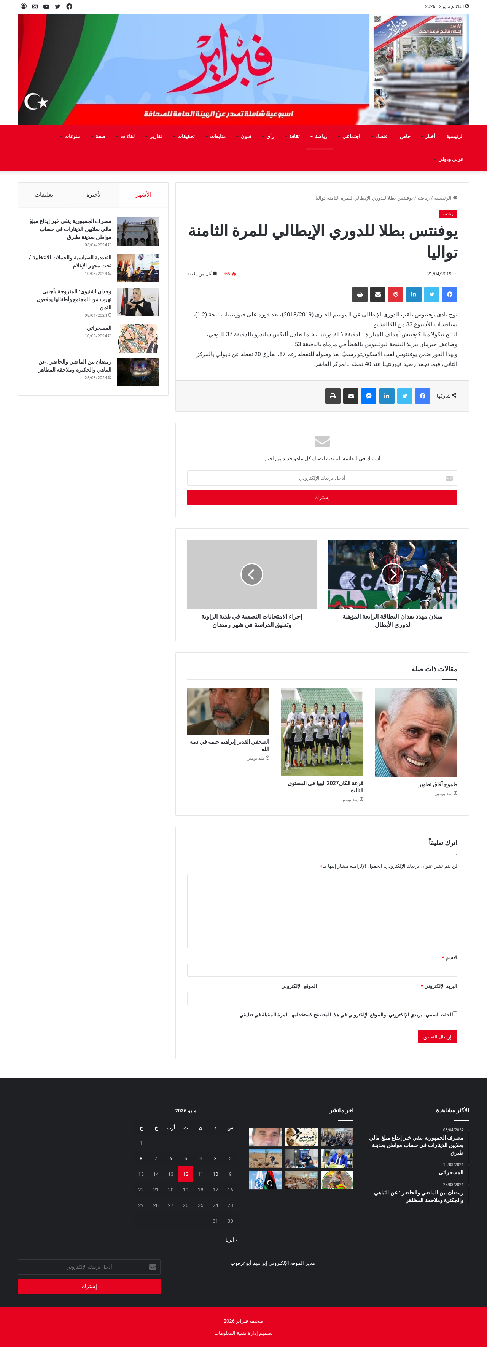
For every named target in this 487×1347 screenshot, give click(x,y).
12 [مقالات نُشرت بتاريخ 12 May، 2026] (186, 1174)
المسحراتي (96, 330)
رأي (270, 136)
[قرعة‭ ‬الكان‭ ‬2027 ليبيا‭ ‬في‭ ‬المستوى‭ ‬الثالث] (322, 732)
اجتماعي (351, 136)
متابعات (218, 136)
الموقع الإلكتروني (299, 986)
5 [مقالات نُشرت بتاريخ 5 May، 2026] (185, 1158)
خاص (405, 136)
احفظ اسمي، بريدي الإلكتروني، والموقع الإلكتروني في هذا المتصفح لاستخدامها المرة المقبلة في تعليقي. (344, 1015)
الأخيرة (94, 194)
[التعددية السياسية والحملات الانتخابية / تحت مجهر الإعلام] (136, 270)
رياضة (321, 136)
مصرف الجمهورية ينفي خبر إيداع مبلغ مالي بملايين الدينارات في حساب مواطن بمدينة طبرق (73, 231)
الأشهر (143, 194)
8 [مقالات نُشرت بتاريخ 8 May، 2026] (141, 1158)
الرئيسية (455, 136)
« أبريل (230, 1240)
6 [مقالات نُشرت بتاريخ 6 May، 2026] (170, 1158)
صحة (100, 136)
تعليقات (44, 194)
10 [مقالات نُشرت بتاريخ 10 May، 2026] (215, 1174)
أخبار (430, 136)
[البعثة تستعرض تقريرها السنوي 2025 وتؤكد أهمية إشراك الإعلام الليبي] (337, 1137)
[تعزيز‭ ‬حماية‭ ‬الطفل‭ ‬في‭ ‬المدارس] (301, 1158)
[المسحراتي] (136, 340)
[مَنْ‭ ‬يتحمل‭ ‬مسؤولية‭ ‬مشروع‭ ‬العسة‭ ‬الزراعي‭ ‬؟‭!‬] (265, 1158)
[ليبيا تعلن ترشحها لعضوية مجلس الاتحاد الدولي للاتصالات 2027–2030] (265, 1180)
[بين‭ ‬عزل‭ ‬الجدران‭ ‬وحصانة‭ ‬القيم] (265, 1137)
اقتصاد (382, 136)
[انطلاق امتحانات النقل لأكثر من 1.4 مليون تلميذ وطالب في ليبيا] (301, 1180)
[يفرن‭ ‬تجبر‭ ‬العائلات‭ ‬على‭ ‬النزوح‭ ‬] (337, 1180)
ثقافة (294, 136)
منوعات (72, 136)
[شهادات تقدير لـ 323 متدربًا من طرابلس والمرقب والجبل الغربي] (337, 1158)
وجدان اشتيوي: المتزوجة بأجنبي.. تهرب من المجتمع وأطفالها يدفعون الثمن (71, 302)
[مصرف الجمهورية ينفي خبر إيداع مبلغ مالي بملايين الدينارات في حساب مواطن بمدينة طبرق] (136, 233)
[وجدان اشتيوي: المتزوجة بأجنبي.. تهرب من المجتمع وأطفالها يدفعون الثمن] (136, 304)
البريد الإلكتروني (439, 986)
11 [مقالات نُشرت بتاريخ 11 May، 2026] (201, 1174)
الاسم (449, 958)
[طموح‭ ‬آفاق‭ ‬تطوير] (416, 732)
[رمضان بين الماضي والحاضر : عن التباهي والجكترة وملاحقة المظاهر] (136, 374)
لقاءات (128, 136)
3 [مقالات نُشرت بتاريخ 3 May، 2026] (215, 1158)
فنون (246, 136)
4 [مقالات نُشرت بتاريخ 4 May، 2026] (200, 1158)
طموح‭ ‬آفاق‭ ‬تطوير (438, 784)
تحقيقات (186, 136)
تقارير (156, 136)
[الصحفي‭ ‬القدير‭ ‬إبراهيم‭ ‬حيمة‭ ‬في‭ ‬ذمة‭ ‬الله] (228, 711)
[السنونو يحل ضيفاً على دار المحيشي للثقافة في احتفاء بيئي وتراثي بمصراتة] (301, 1137)
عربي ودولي (450, 159)
